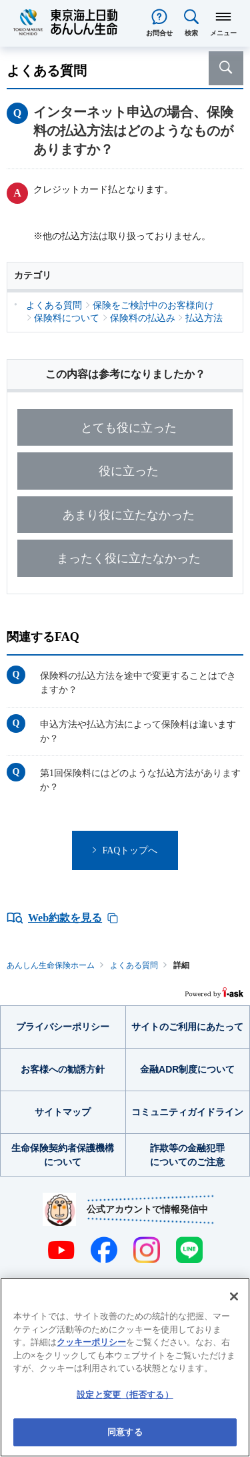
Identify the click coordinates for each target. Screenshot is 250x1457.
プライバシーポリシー (62, 1026)
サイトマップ (63, 1112)
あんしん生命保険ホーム (51, 965)
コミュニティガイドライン (187, 1112)
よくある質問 (134, 965)
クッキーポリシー (91, 1342)
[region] (125, 1367)
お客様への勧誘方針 (63, 1069)
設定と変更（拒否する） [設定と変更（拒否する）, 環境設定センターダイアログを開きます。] (125, 1395)
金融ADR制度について (187, 1069)
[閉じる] (234, 1296)
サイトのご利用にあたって (187, 1026)
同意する (125, 1432)
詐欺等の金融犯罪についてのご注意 (187, 1155)
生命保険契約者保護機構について (62, 1155)
